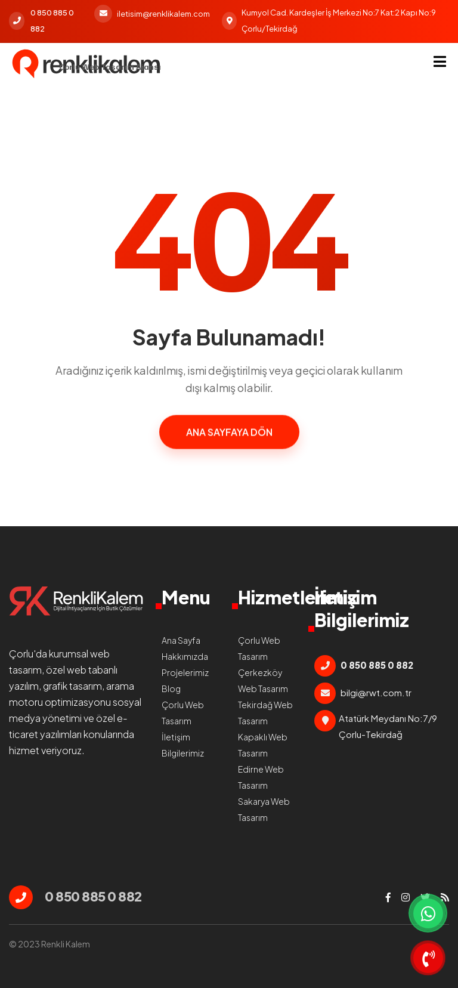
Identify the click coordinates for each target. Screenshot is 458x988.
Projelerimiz (185, 672)
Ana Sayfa (181, 640)
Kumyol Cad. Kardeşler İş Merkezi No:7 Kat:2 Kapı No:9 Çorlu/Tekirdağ (329, 20)
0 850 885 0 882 (41, 20)
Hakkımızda (185, 656)
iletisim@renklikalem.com (152, 14)
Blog (171, 688)
